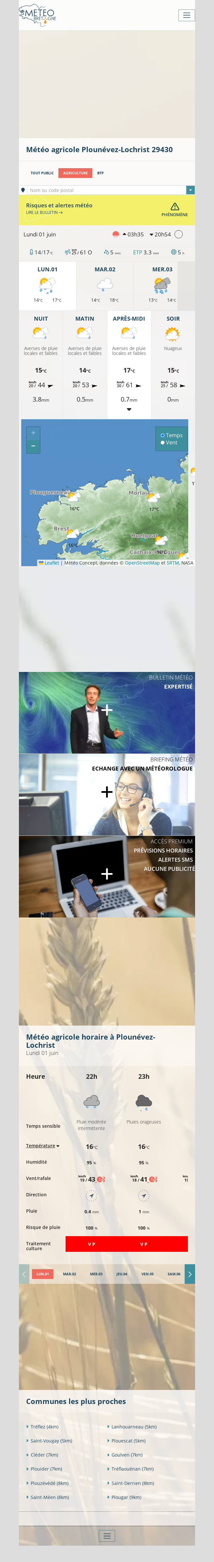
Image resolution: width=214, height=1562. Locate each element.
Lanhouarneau (132, 1427)
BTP (100, 172)
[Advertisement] (120, 83)
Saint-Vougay (49, 1441)
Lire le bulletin (44, 212)
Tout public (42, 172)
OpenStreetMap (142, 563)
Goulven (125, 1455)
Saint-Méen (47, 1497)
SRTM (173, 563)
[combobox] (111, 190)
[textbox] (111, 190)
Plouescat (126, 1441)
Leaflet (49, 563)
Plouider (44, 1469)
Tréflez (42, 1427)
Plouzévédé (47, 1483)
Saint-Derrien (130, 1483)
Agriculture (75, 172)
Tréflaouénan (130, 1469)
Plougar (124, 1497)
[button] (73, 538)
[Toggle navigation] (186, 15)
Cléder (42, 1455)
